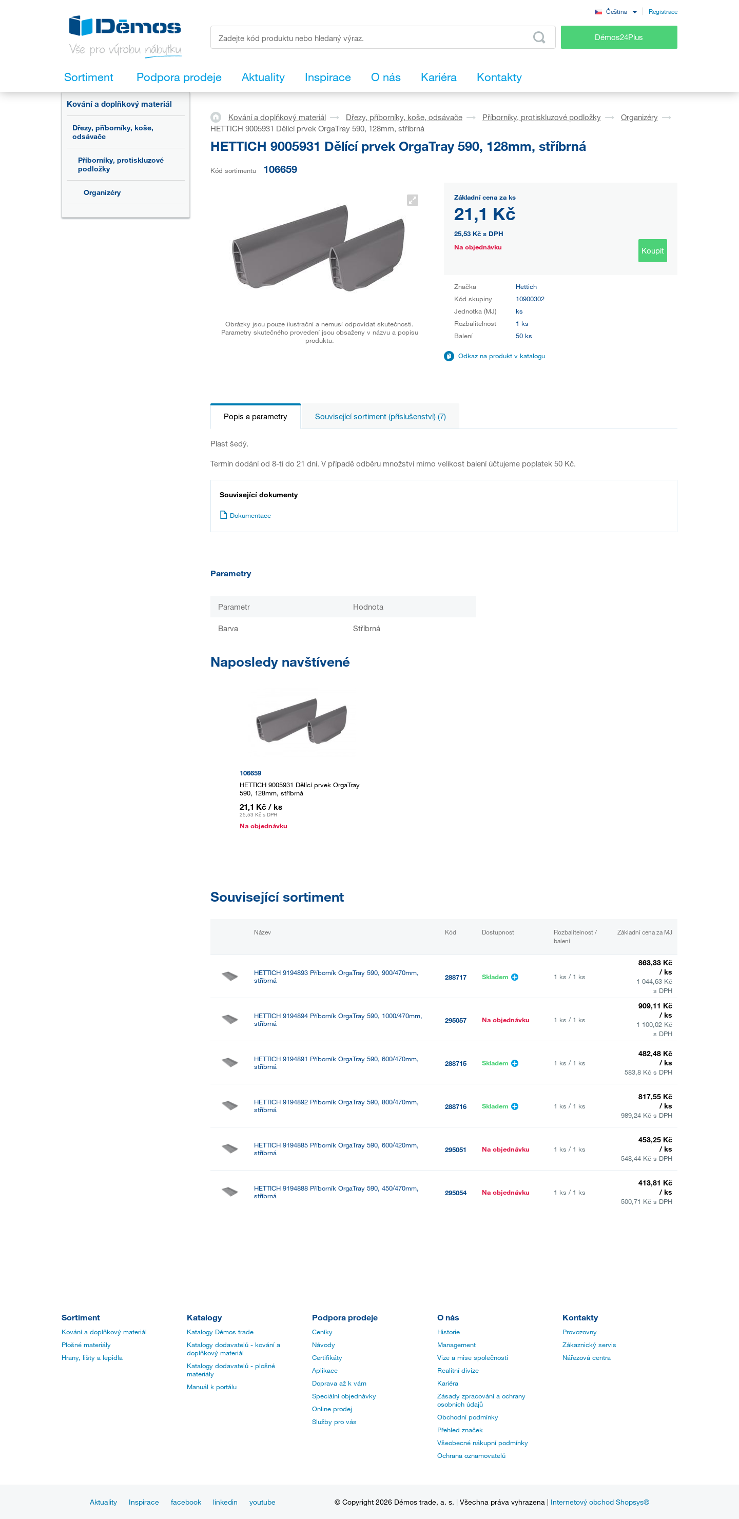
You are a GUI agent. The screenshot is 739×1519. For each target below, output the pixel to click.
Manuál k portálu (212, 1386)
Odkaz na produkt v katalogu (501, 356)
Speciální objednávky (344, 1396)
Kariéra (447, 1383)
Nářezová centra (586, 1357)
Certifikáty (327, 1357)
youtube (262, 1501)
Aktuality (103, 1501)
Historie (448, 1332)
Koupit (652, 250)
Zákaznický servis (589, 1344)
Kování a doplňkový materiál (119, 103)
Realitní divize (458, 1370)
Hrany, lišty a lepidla (92, 1357)
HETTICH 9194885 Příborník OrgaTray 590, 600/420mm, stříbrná (336, 1149)
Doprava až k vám (339, 1383)
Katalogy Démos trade (220, 1332)
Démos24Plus (619, 37)
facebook (186, 1501)
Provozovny (579, 1332)
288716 (455, 1106)
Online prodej (332, 1409)
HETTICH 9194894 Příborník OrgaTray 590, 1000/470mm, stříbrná (338, 1019)
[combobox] (616, 11)
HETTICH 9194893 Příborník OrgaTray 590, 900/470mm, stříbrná (336, 976)
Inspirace (144, 1501)
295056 (455, 1236)
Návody (323, 1344)
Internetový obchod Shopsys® (600, 1501)
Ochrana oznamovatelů (471, 1455)
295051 (455, 1149)
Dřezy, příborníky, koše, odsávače (112, 132)
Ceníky (322, 1332)
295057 (455, 1020)
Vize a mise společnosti (472, 1357)
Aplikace (325, 1370)
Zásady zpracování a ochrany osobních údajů (481, 1400)
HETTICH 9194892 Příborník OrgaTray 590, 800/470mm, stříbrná (336, 1106)
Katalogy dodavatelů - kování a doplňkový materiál (233, 1348)
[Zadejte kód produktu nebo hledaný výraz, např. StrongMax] (383, 37)
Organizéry (102, 192)
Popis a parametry (255, 416)
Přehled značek (460, 1430)
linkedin (225, 1501)
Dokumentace (245, 515)
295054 (455, 1193)
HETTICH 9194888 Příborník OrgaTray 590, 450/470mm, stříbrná (336, 1192)
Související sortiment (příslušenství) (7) (380, 416)
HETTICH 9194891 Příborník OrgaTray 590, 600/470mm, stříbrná (336, 1062)
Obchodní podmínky (467, 1417)
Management (456, 1344)
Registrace (663, 11)
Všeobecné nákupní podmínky (482, 1442)
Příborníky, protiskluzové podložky (121, 164)
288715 (455, 1063)
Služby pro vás (334, 1421)
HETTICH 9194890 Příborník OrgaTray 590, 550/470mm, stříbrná (336, 1235)
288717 (455, 977)
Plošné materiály (86, 1344)
